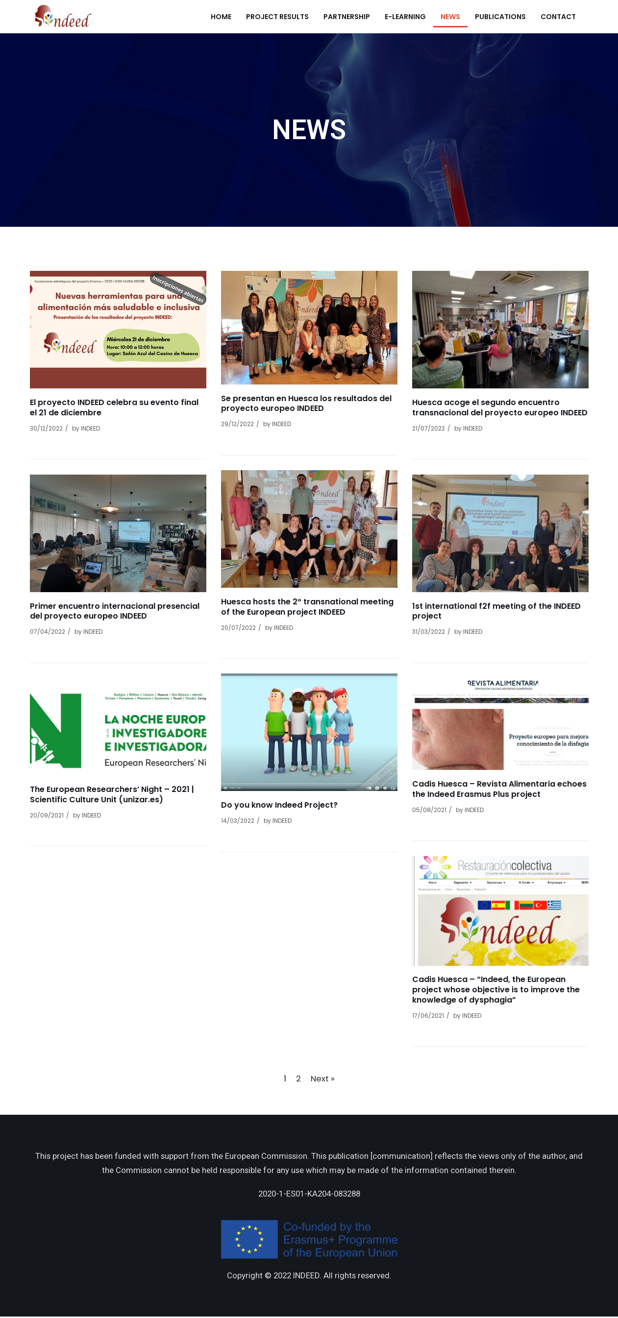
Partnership (346, 17)
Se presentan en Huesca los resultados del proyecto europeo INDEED (306, 403)
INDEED (90, 428)
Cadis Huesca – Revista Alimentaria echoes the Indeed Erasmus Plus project (499, 789)
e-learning (405, 17)
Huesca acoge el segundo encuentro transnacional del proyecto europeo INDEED (500, 407)
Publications (500, 17)
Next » (322, 1078)
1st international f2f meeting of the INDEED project (496, 611)
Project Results (277, 17)
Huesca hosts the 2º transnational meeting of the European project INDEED (307, 607)
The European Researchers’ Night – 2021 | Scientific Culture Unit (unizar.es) (112, 794)
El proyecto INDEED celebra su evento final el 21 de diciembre (114, 407)
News (450, 17)
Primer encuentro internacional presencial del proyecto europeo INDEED (114, 611)
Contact (558, 17)
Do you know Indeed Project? (279, 805)
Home (221, 17)
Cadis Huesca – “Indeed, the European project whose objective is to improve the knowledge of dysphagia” (496, 990)
